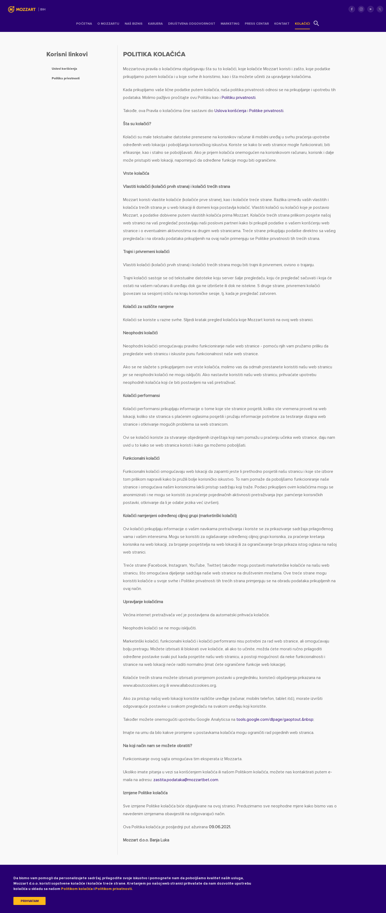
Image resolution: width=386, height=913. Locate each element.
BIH (43, 10)
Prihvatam (30, 901)
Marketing (230, 24)
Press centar (257, 24)
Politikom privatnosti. (113, 888)
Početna (84, 24)
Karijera (155, 24)
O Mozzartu (108, 24)
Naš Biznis (134, 24)
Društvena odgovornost (191, 24)
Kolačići (302, 24)
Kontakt (282, 24)
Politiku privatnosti (238, 97)
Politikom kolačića (77, 888)
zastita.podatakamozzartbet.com (185, 779)
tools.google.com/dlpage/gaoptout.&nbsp (274, 719)
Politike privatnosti (266, 110)
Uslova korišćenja (230, 110)
